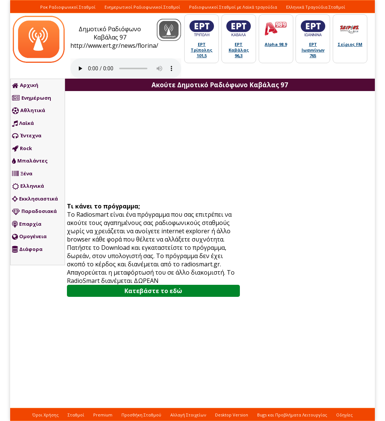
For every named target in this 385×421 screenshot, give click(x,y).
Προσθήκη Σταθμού (141, 415)
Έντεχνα (26, 136)
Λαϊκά (23, 123)
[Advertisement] (156, 147)
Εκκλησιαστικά (35, 199)
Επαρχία (26, 224)
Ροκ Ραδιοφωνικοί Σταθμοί (67, 7)
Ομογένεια (29, 236)
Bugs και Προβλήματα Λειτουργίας (292, 415)
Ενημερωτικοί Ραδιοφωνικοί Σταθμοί (142, 7)
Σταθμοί (76, 415)
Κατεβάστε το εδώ (153, 291)
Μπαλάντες (30, 161)
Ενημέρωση (31, 98)
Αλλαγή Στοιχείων (188, 415)
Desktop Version (231, 415)
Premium (102, 415)
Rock (22, 148)
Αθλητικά (28, 110)
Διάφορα (27, 249)
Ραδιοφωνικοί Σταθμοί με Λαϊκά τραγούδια (233, 7)
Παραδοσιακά (34, 211)
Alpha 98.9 (276, 44)
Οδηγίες (344, 415)
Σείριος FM (350, 44)
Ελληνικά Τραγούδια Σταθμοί (315, 7)
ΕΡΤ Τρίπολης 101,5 (201, 49)
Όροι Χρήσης (45, 415)
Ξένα (22, 174)
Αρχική (25, 85)
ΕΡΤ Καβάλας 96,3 (239, 49)
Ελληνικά (28, 186)
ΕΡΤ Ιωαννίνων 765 (313, 49)
